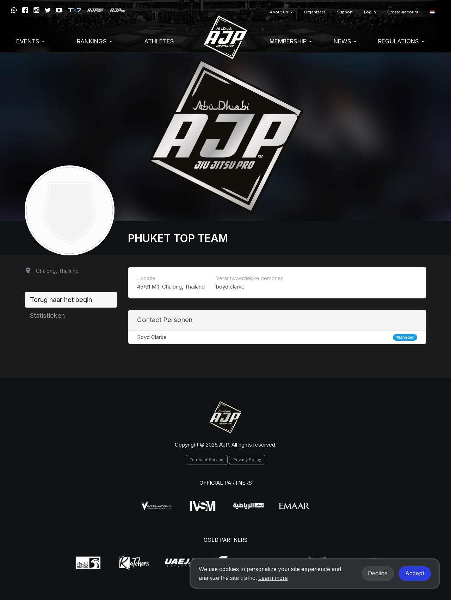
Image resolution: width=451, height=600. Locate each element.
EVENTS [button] (30, 41)
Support (345, 12)
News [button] (345, 41)
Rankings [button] (94, 41)
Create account (402, 12)
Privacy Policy (247, 459)
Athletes (159, 41)
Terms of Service (206, 459)
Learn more (273, 578)
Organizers (315, 12)
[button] (432, 12)
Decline (378, 573)
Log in (370, 12)
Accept (414, 573)
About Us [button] (281, 12)
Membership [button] (291, 41)
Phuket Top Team (178, 238)
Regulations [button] (401, 41)
